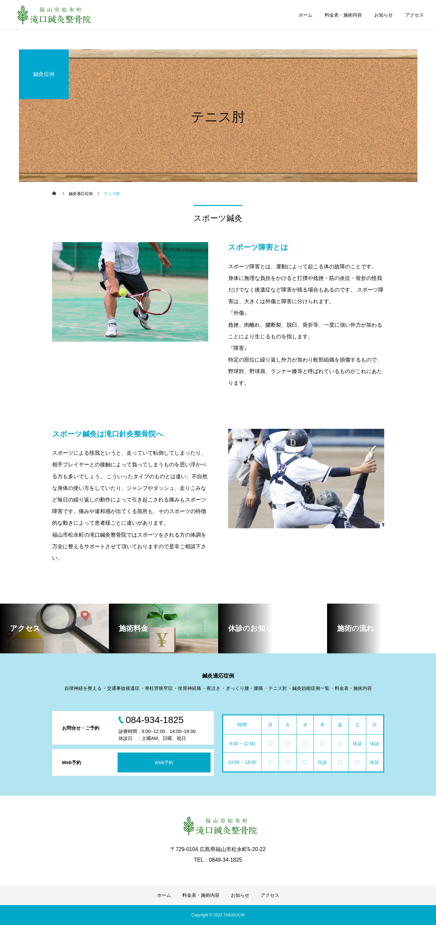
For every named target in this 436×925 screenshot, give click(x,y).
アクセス (414, 15)
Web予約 (164, 762)
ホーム (305, 15)
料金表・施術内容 (343, 15)
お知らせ (383, 15)
